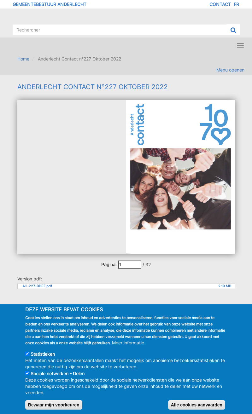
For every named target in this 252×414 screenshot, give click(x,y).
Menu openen (230, 69)
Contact (220, 4)
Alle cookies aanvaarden (196, 404)
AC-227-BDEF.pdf (37, 286)
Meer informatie (128, 342)
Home (23, 58)
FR (236, 4)
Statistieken (43, 354)
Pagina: (109, 264)
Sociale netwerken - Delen (58, 373)
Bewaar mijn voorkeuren (53, 404)
